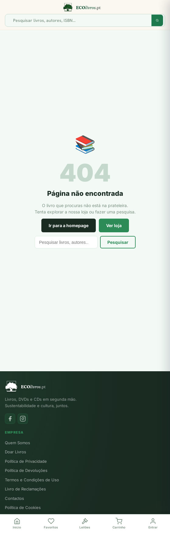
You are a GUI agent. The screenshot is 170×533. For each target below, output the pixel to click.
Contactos (14, 498)
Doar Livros (15, 451)
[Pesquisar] (80, 20)
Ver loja (114, 225)
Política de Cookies (23, 507)
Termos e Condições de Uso (32, 479)
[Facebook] (10, 419)
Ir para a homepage (68, 225)
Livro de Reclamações (25, 488)
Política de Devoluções (26, 470)
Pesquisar (117, 242)
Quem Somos (17, 442)
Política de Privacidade (26, 461)
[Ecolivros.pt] (85, 7)
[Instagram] (23, 419)
